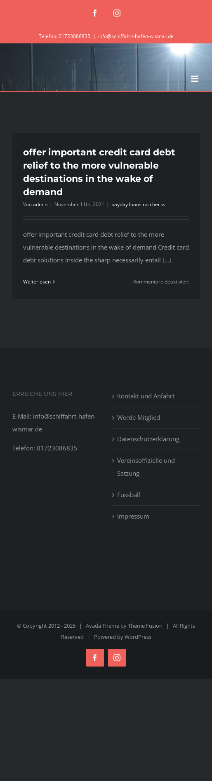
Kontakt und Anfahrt (145, 396)
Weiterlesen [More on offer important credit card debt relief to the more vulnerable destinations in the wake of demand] (37, 281)
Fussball (128, 495)
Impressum (133, 516)
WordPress (138, 637)
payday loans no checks (138, 204)
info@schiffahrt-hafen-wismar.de (136, 36)
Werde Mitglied (138, 417)
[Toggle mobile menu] (195, 78)
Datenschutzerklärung (148, 439)
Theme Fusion (145, 625)
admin (40, 204)
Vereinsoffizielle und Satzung (146, 466)
